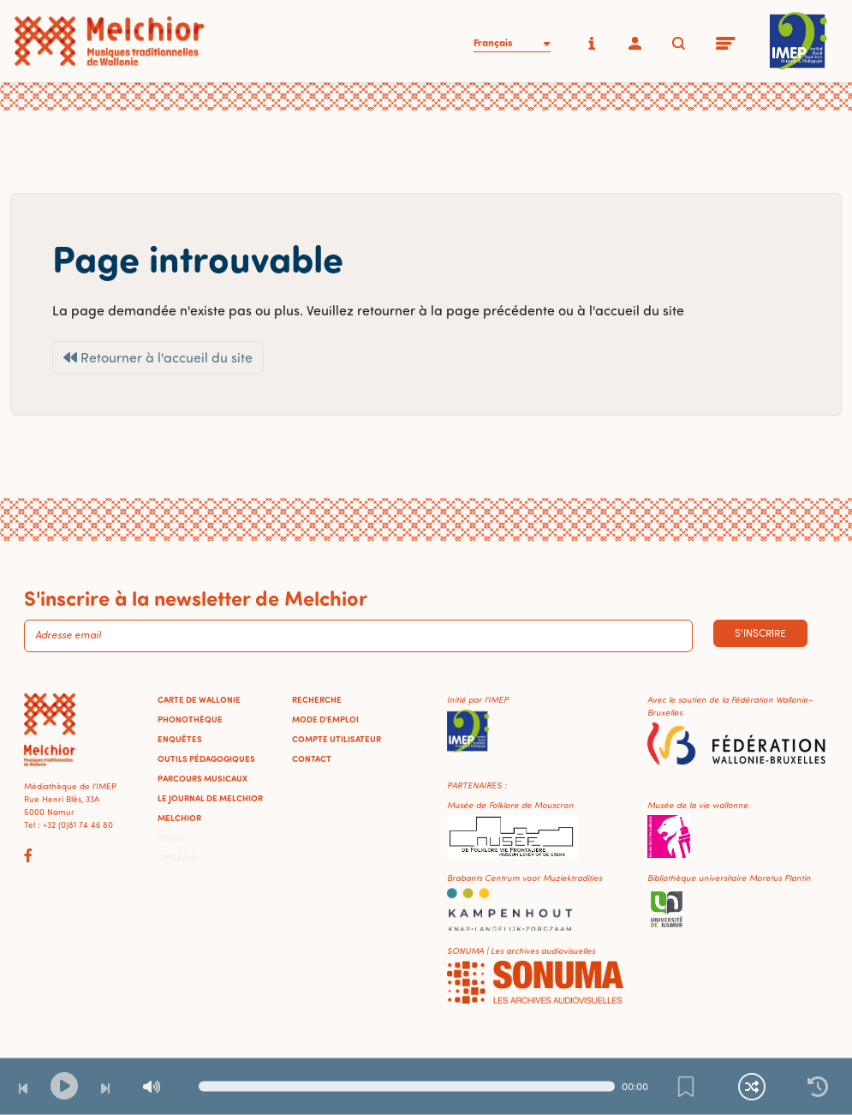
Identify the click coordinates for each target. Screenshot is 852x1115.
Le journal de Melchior (210, 798)
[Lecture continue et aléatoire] (752, 1086)
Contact (311, 758)
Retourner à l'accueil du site (158, 357)
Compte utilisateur (336, 739)
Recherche (317, 699)
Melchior (179, 818)
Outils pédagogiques (206, 758)
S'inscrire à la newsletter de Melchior (195, 597)
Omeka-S (177, 857)
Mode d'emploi (325, 719)
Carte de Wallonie (199, 699)
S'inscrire (760, 632)
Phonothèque (190, 719)
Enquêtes (180, 739)
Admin (171, 837)
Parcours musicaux (202, 778)
